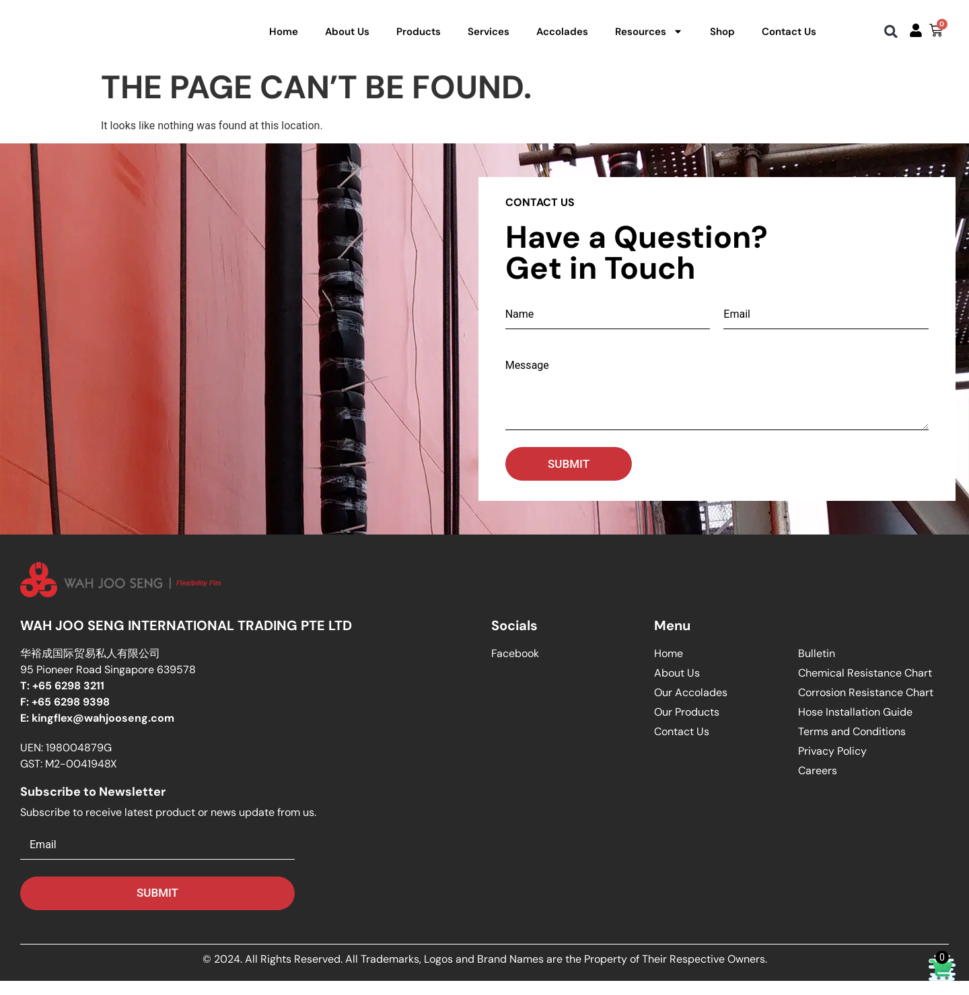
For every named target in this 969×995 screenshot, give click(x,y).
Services (488, 38)
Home (283, 38)
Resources (649, 38)
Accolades (562, 38)
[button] (891, 39)
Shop (722, 38)
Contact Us (789, 38)
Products (418, 38)
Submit (568, 478)
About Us (347, 38)
